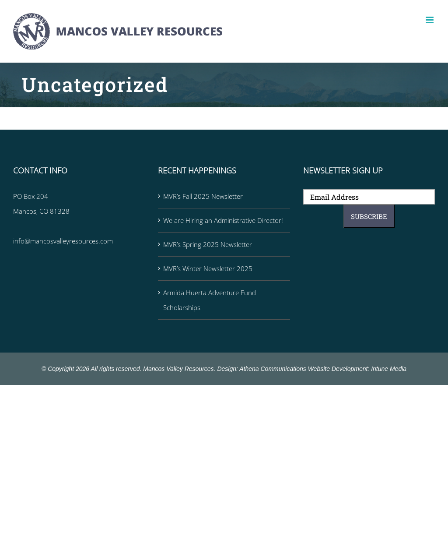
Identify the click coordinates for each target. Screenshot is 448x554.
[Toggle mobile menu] (430, 20)
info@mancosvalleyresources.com (63, 240)
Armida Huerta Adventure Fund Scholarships (209, 300)
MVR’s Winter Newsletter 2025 (207, 268)
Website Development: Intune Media (357, 368)
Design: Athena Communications (261, 368)
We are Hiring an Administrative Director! (223, 220)
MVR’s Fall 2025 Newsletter (203, 196)
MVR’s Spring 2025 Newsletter (207, 244)
